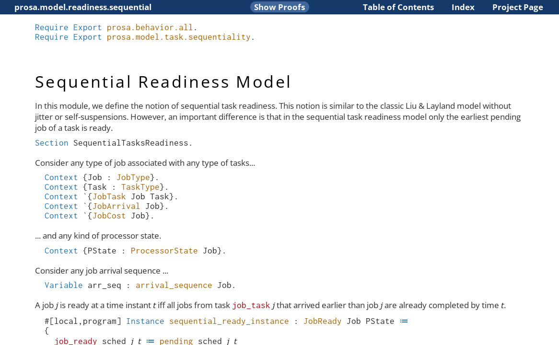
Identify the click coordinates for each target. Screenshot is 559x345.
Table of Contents (398, 6)
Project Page (517, 6)
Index (463, 6)
